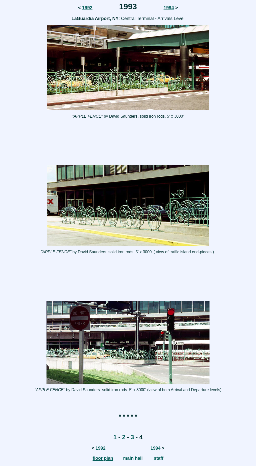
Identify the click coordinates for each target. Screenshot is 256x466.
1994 (169, 7)
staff (159, 458)
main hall (132, 458)
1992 (87, 7)
